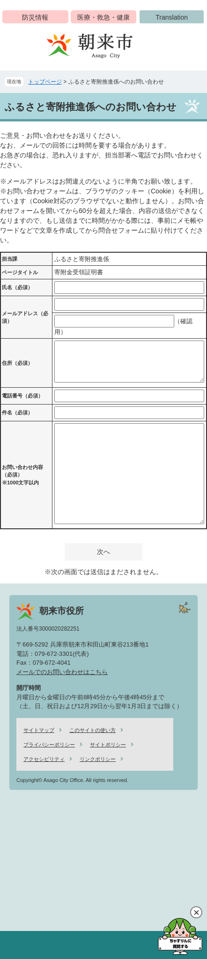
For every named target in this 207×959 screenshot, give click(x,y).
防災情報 (35, 17)
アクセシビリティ (44, 759)
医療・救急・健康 (103, 17)
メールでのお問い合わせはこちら (62, 671)
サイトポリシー (108, 744)
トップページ (45, 81)
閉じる (196, 912)
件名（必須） (17, 412)
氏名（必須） (17, 287)
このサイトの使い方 (92, 730)
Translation (171, 17)
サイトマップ (38, 730)
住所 (17, 363)
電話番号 (22, 395)
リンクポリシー (98, 759)
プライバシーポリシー (49, 744)
